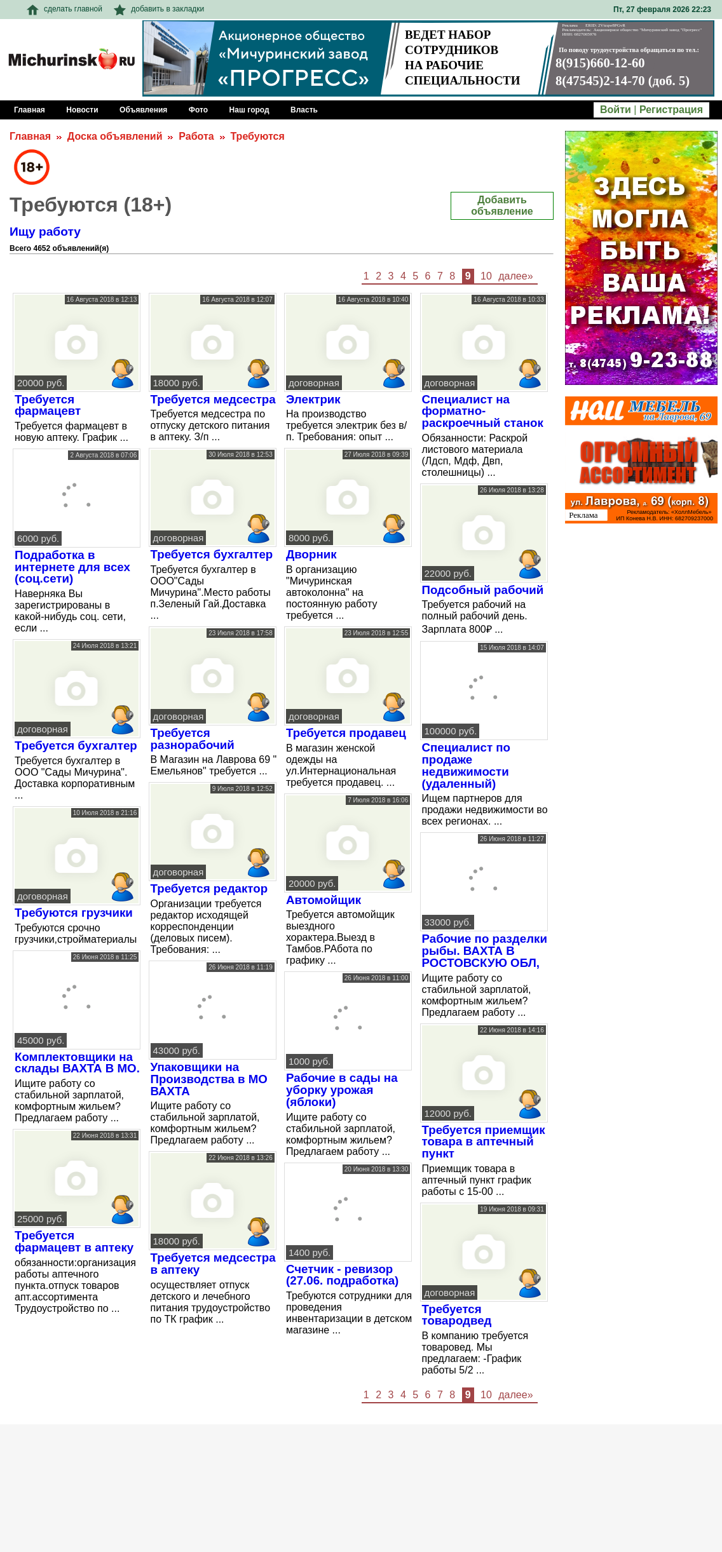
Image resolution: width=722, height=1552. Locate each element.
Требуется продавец (346, 732)
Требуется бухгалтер (76, 745)
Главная (30, 136)
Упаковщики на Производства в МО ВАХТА (209, 1078)
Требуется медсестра (213, 399)
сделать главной (64, 8)
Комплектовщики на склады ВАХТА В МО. (77, 1063)
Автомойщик (323, 900)
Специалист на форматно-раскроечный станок (482, 411)
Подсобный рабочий (483, 590)
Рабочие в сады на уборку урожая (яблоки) (342, 1089)
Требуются (257, 136)
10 (486, 276)
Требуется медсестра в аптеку (213, 1263)
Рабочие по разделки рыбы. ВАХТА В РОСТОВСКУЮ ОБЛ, (484, 950)
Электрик (313, 399)
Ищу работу (45, 231)
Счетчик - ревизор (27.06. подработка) (342, 1275)
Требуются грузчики (74, 912)
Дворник (311, 554)
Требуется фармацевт (48, 405)
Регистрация (671, 109)
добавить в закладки (159, 8)
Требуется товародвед (457, 1315)
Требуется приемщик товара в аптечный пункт (483, 1141)
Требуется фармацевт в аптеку (74, 1241)
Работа (196, 136)
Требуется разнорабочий (193, 739)
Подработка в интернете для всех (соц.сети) (72, 566)
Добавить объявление (502, 205)
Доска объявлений (115, 136)
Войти (615, 109)
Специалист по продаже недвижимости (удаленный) (466, 765)
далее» (515, 276)
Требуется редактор (209, 888)
